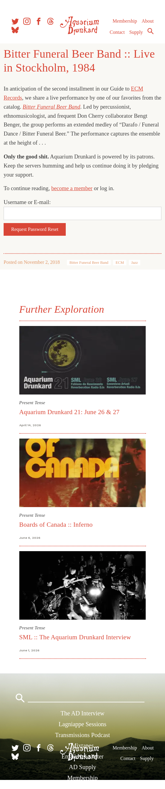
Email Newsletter (82, 756)
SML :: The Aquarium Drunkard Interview (75, 637)
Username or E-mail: (27, 202)
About (147, 21)
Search (151, 31)
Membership (125, 21)
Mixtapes (82, 745)
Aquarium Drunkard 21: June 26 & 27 (69, 412)
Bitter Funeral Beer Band (88, 262)
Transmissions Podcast (82, 735)
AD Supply (82, 767)
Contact (117, 32)
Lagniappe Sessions (82, 724)
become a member (72, 188)
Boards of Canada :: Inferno (56, 524)
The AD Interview (83, 713)
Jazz (134, 262)
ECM (120, 262)
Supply (136, 32)
